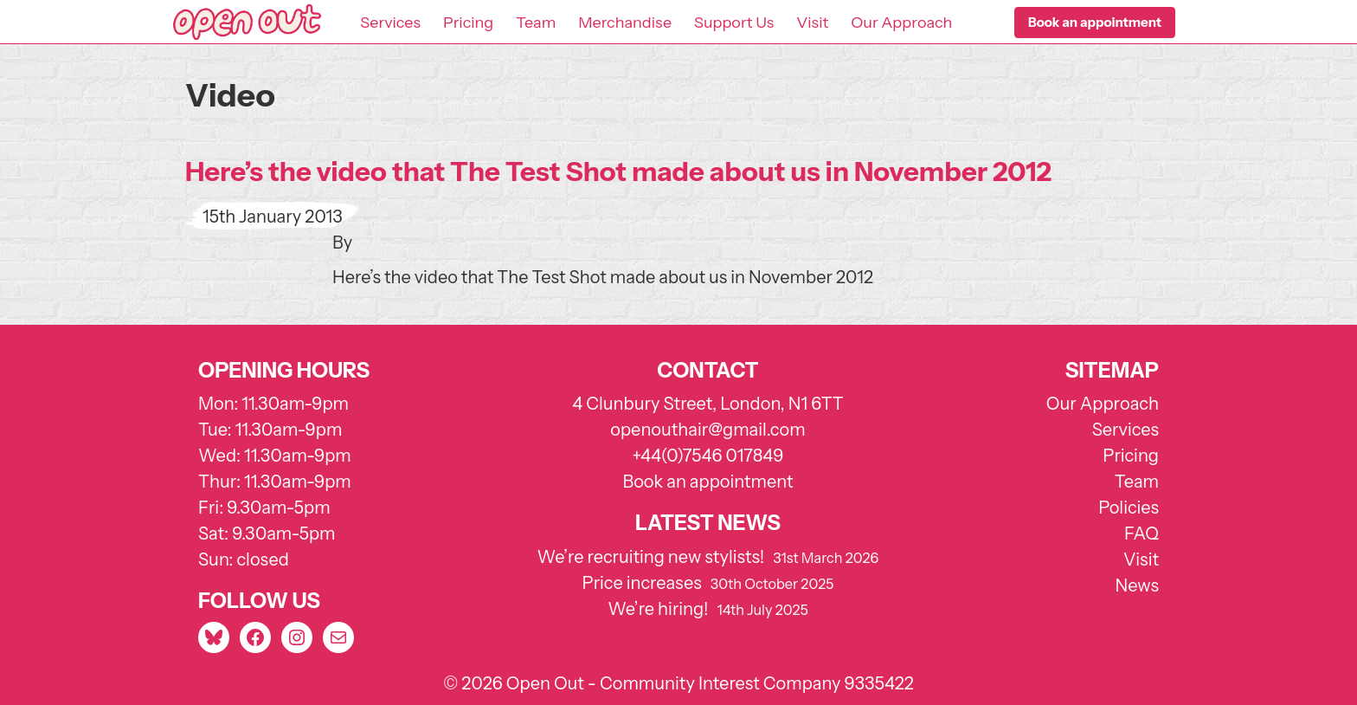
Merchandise (625, 22)
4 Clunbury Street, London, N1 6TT (708, 403)
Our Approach (901, 22)
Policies (1128, 507)
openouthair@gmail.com (707, 429)
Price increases (642, 582)
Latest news (708, 522)
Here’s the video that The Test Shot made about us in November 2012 (618, 171)
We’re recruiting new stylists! (651, 557)
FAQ (1141, 533)
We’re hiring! (658, 608)
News (1137, 585)
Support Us (734, 22)
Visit (812, 22)
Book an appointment (707, 481)
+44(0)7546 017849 (707, 455)
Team (536, 22)
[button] (1094, 22)
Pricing (468, 22)
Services (390, 22)
